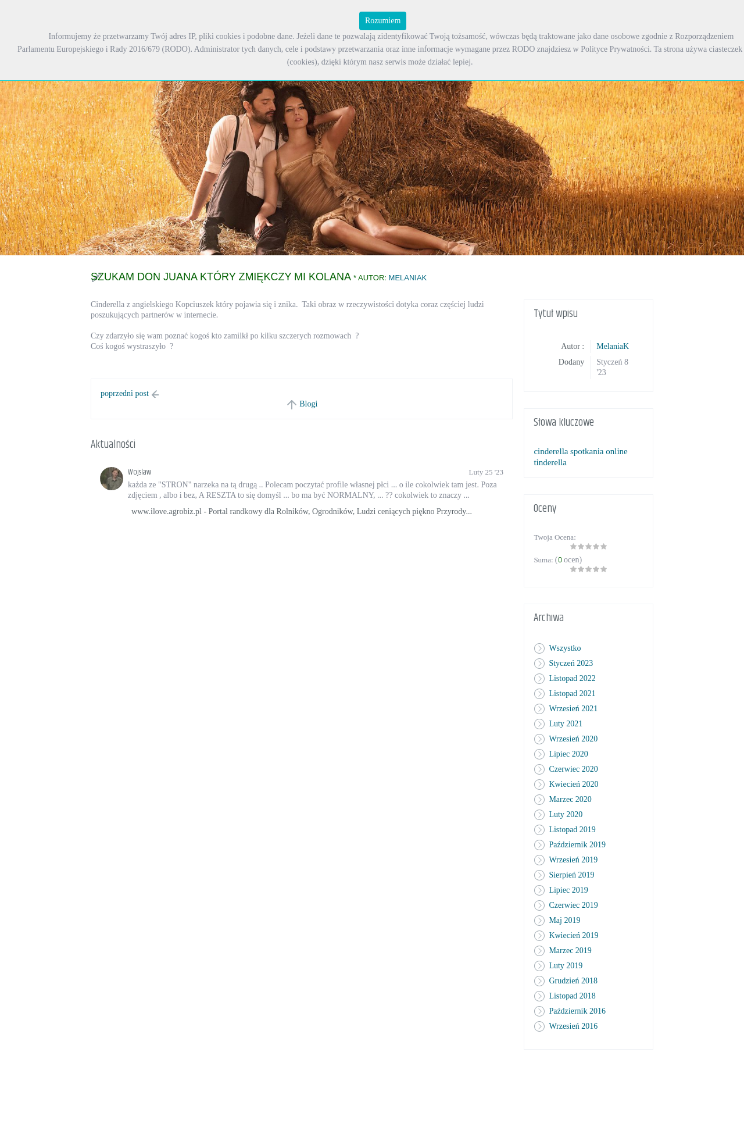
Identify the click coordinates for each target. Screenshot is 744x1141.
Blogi (308, 404)
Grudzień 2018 (573, 980)
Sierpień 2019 (571, 875)
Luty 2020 (565, 814)
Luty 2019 (565, 965)
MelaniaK (408, 277)
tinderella (550, 462)
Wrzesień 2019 (573, 859)
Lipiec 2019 (568, 890)
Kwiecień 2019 (573, 935)
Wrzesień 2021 (573, 708)
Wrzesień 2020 (573, 738)
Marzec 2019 (570, 950)
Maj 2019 (564, 920)
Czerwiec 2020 (573, 769)
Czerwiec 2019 (573, 905)
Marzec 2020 (570, 799)
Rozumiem (382, 20)
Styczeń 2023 (571, 663)
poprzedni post (125, 393)
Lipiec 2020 (568, 754)
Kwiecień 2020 (573, 784)
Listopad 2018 (572, 996)
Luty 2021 (565, 723)
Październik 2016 (577, 1011)
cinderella (551, 451)
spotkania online (599, 451)
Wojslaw (139, 472)
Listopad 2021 (572, 693)
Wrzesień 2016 (573, 1026)
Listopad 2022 (572, 678)
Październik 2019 (577, 844)
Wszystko (565, 648)
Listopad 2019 (572, 829)
